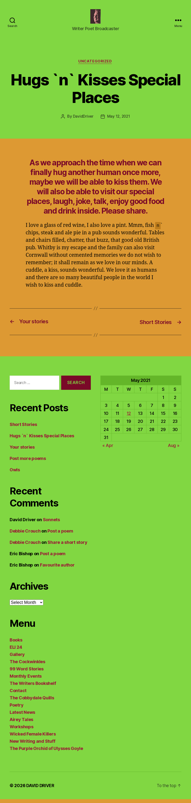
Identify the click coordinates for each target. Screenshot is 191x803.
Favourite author (57, 568)
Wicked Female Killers (33, 737)
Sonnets (51, 523)
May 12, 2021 (119, 120)
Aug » (173, 449)
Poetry (16, 708)
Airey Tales (21, 723)
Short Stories (23, 428)
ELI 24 (16, 651)
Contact (18, 694)
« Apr (107, 449)
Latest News (22, 716)
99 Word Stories (27, 672)
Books (16, 643)
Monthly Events (26, 679)
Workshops (21, 730)
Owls (15, 473)
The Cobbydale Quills (32, 701)
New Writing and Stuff (32, 745)
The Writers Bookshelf (33, 687)
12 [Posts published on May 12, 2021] (129, 417)
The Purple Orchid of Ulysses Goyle (46, 752)
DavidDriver (82, 120)
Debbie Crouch (25, 534)
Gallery (17, 658)
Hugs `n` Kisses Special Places (42, 439)
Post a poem (60, 534)
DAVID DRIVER (40, 789)
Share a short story (67, 546)
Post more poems (28, 462)
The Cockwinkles (27, 665)
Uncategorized (95, 65)
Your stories (22, 450)
